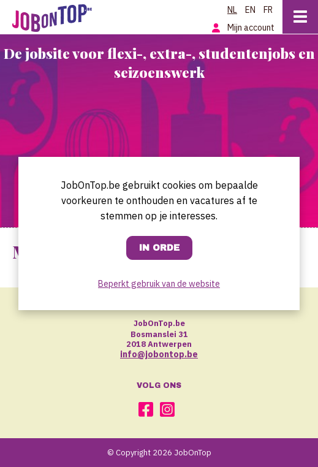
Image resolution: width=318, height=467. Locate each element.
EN (250, 9)
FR (268, 9)
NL (232, 9)
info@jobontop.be (159, 354)
